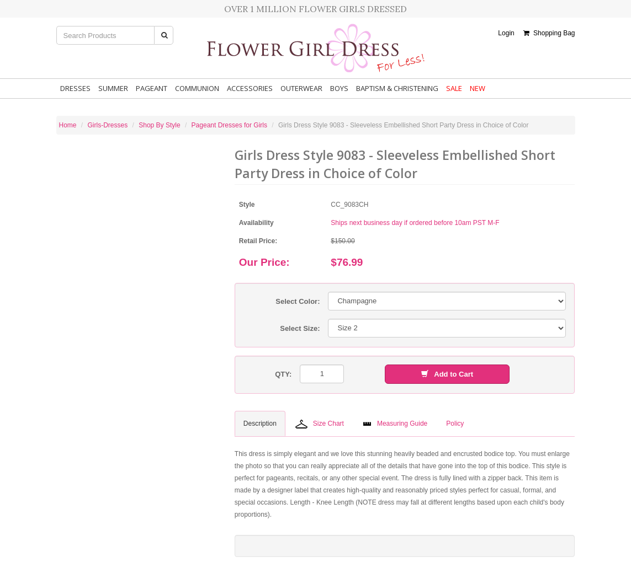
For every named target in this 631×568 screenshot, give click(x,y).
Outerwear (301, 88)
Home (68, 125)
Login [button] (506, 33)
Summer (113, 88)
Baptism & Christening (397, 88)
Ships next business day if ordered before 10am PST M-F (415, 223)
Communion (197, 88)
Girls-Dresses (108, 125)
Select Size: (300, 328)
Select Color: (297, 301)
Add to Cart (447, 374)
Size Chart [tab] (319, 424)
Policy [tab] (455, 423)
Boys (339, 88)
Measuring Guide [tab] (395, 423)
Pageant (151, 88)
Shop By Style (159, 125)
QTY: (283, 374)
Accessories (250, 88)
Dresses (75, 88)
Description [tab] (260, 423)
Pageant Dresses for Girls (229, 125)
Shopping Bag (549, 33)
